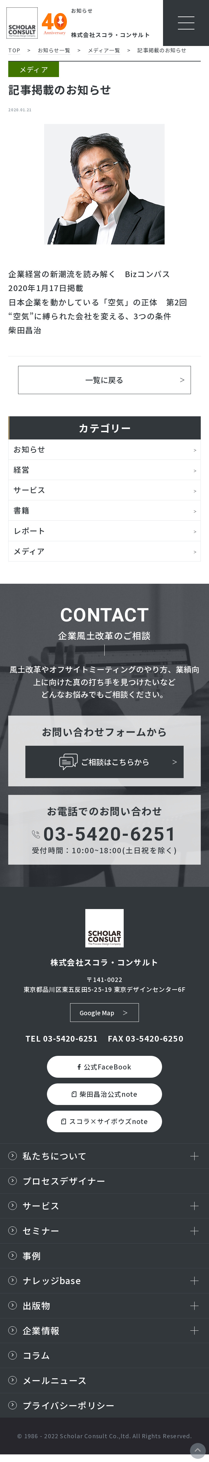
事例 (32, 1260)
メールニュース (55, 1387)
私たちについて (55, 1159)
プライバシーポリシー (69, 1412)
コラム (36, 1361)
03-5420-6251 (104, 836)
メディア (29, 552)
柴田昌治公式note (105, 1097)
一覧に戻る (104, 380)
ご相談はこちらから (104, 764)
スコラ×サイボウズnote (104, 1124)
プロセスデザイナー (64, 1185)
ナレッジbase (52, 1286)
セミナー (41, 1235)
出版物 (36, 1311)
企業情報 (41, 1336)
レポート (30, 532)
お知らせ (30, 450)
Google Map (96, 1014)
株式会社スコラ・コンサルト (110, 35)
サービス (30, 491)
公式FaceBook (104, 1069)
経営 (21, 470)
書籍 (21, 511)
